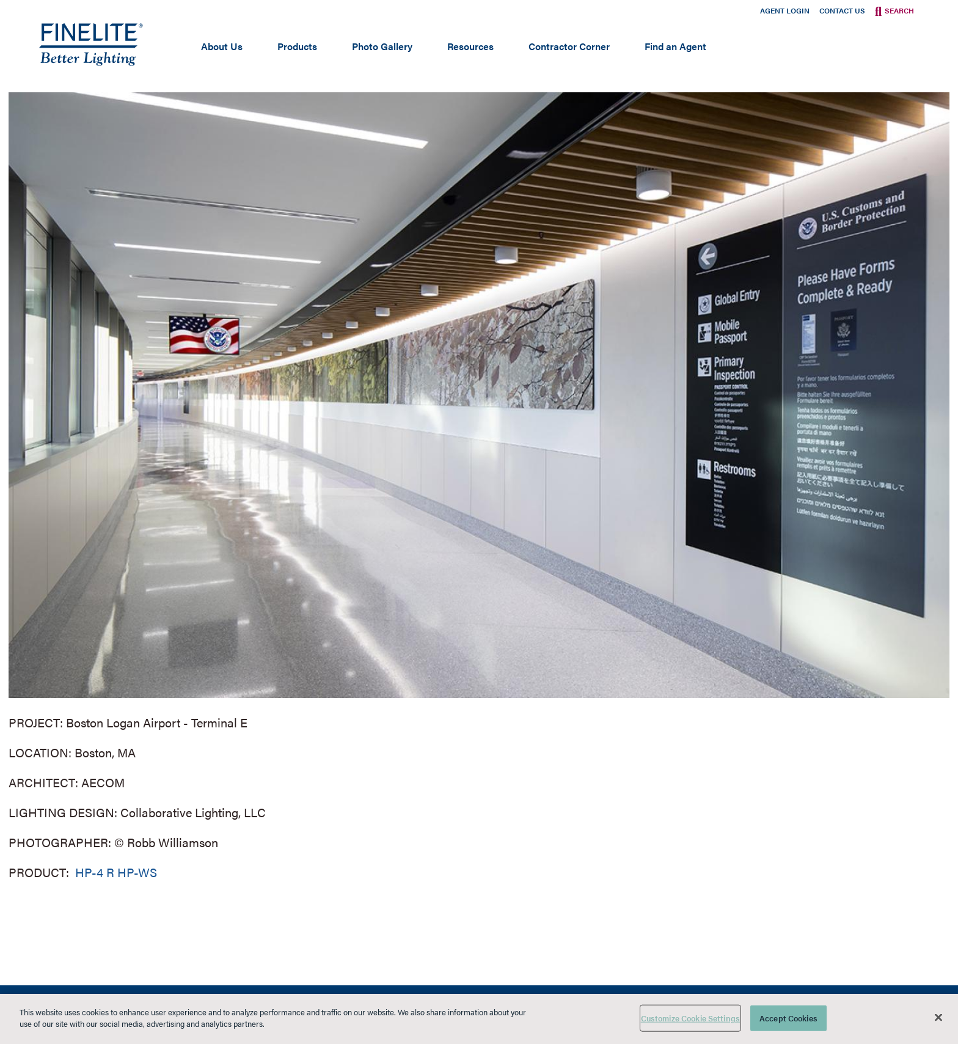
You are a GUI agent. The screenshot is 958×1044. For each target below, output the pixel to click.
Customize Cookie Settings (690, 1018)
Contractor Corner (569, 46)
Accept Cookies (788, 1018)
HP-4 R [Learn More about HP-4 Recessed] (93, 872)
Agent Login (785, 10)
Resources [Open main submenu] (470, 46)
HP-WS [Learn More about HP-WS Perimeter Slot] (137, 872)
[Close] (938, 1017)
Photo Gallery (382, 46)
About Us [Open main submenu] (222, 46)
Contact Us (842, 10)
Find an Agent (675, 46)
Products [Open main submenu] (297, 46)
